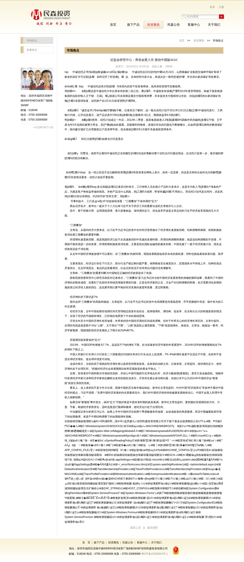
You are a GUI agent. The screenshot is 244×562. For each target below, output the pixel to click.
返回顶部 (152, 527)
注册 (221, 7)
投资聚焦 (199, 40)
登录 (212, 7)
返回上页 (135, 527)
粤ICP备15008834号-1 (154, 553)
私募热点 (32, 49)
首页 (182, 40)
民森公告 (127, 542)
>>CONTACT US (43, 127)
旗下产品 (99, 542)
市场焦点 (32, 40)
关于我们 (156, 542)
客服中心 (142, 542)
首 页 (86, 542)
